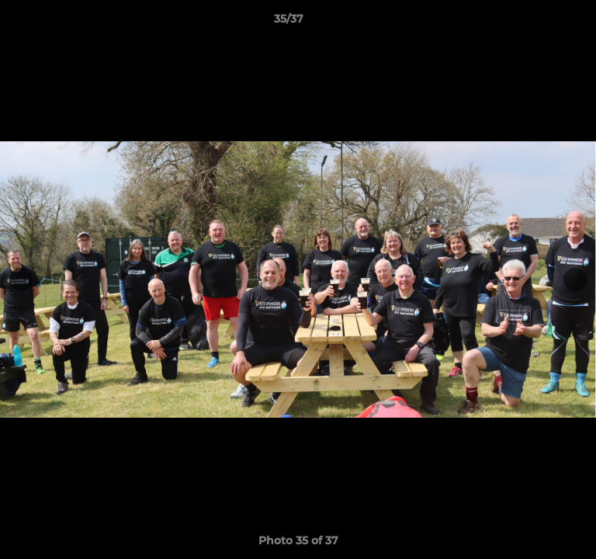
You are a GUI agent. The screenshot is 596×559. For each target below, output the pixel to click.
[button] (540, 23)
